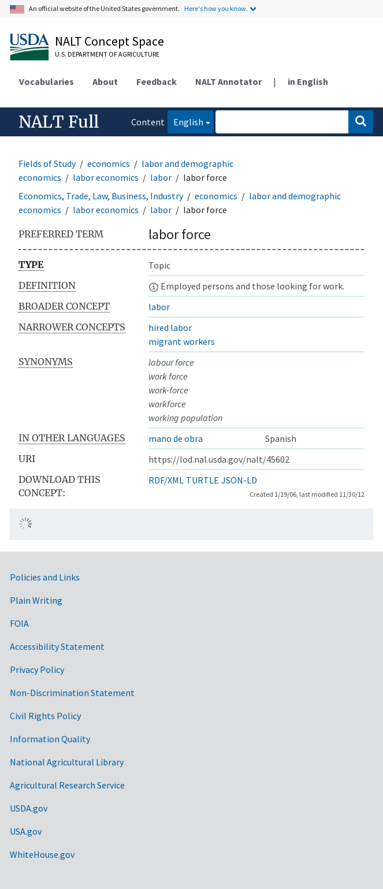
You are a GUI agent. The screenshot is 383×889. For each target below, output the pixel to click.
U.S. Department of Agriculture (107, 54)
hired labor (170, 327)
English (185, 121)
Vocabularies (46, 81)
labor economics (106, 177)
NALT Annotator (228, 81)
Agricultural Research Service (67, 785)
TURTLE (202, 480)
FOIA (19, 623)
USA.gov (26, 831)
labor (161, 177)
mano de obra (175, 438)
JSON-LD (239, 480)
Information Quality (50, 739)
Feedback (156, 81)
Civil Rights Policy (45, 715)
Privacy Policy (37, 669)
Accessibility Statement (57, 646)
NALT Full (58, 121)
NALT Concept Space (109, 41)
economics (108, 163)
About (105, 81)
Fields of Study (47, 163)
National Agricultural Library (67, 762)
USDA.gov (28, 808)
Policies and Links (45, 577)
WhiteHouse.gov (42, 854)
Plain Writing (36, 600)
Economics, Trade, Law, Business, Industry (100, 196)
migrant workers (181, 341)
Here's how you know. (216, 8)
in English (308, 81)
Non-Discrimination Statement (72, 692)
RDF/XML (166, 480)
